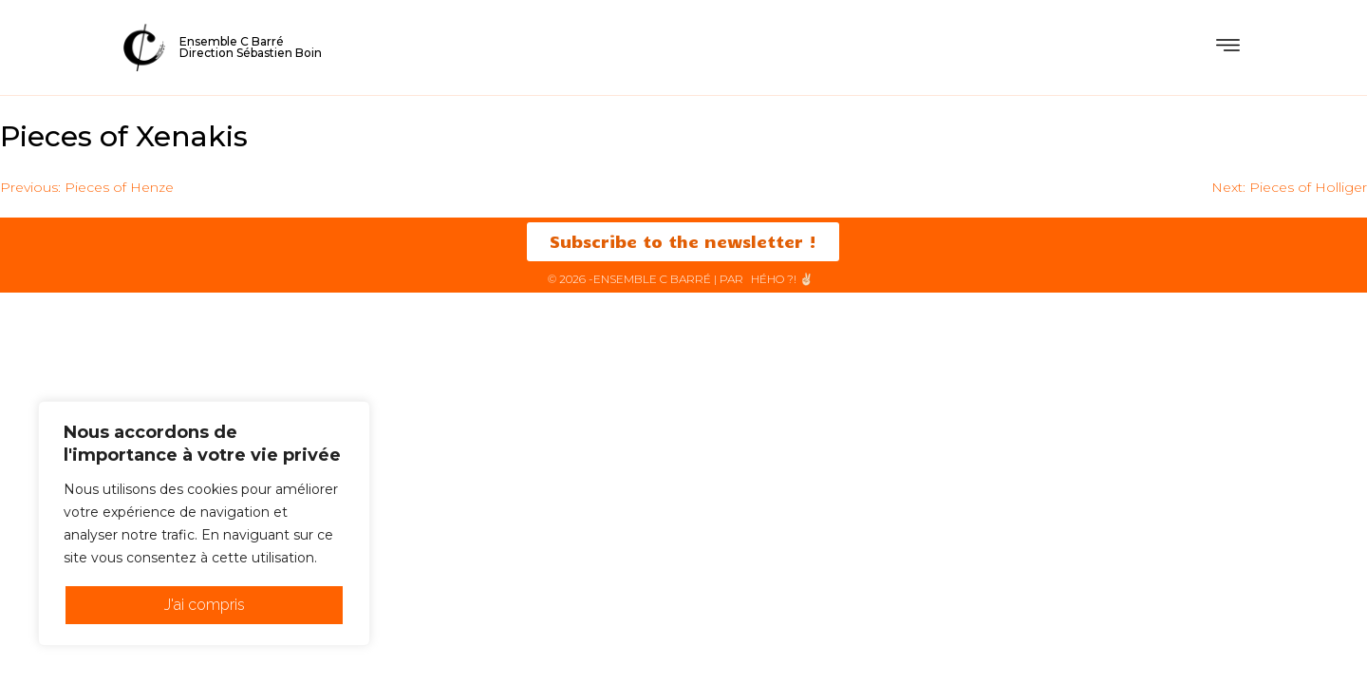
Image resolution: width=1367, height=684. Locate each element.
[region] (204, 523)
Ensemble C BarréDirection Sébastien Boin (250, 47)
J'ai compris (204, 605)
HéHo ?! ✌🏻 (782, 280)
